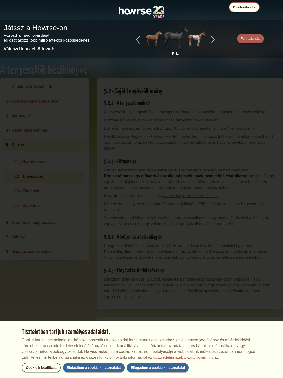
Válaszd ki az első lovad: (29, 48)
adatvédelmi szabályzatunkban (179, 357)
